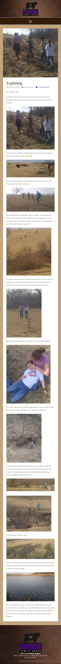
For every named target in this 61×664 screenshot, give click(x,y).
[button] (30, 21)
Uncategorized (42, 87)
